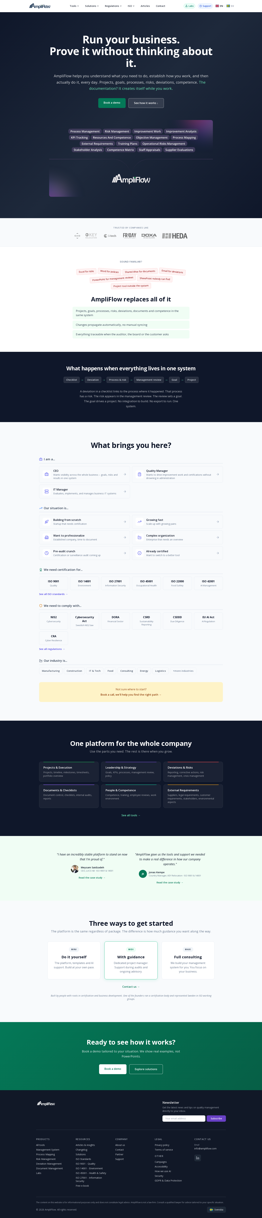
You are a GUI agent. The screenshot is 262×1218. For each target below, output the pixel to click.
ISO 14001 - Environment (89, 1168)
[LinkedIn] (197, 1158)
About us (120, 1145)
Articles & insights (85, 1145)
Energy (144, 670)
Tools (74, 6)
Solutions (92, 6)
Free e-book (82, 1185)
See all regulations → (52, 649)
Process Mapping (45, 1154)
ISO (131, 6)
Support (119, 1159)
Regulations (113, 6)
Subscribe (216, 1118)
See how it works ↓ (146, 103)
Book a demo (112, 102)
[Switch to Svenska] (230, 6)
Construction (74, 670)
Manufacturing (51, 670)
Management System (47, 1149)
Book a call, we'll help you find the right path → (131, 694)
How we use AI (163, 1171)
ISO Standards (83, 1159)
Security (159, 1175)
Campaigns (161, 1161)
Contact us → (131, 987)
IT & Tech (95, 670)
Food (110, 670)
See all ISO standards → (53, 594)
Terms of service (164, 1149)
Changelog (81, 1149)
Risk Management (46, 1159)
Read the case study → (92, 877)
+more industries (183, 670)
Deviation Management (49, 1163)
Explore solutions (146, 1069)
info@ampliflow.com (205, 1148)
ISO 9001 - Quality (85, 1163)
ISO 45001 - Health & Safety (91, 1173)
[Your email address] (183, 1118)
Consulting (126, 670)
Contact (160, 6)
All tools (40, 1145)
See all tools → (131, 815)
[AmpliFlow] (46, 1103)
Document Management (49, 1168)
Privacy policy (162, 1145)
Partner (119, 1154)
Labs (38, 1173)
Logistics (160, 670)
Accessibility (161, 1166)
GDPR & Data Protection (168, 1180)
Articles (145, 6)
